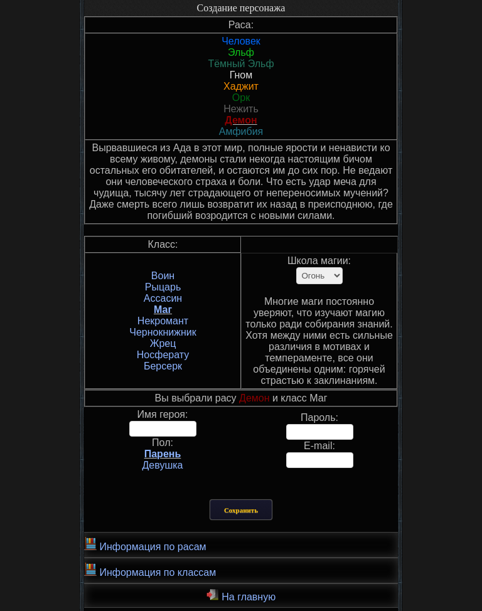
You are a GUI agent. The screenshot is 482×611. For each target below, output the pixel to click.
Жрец (163, 343)
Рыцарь (163, 287)
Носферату (163, 354)
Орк (241, 97)
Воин (162, 275)
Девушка (162, 465)
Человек (241, 41)
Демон (241, 120)
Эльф (241, 52)
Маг (163, 309)
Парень (162, 454)
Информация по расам (145, 544)
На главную (241, 595)
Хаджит (241, 86)
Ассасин (163, 298)
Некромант (162, 321)
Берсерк (163, 366)
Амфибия (241, 131)
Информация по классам (150, 570)
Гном (241, 75)
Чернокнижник (162, 332)
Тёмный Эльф (241, 63)
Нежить (241, 109)
